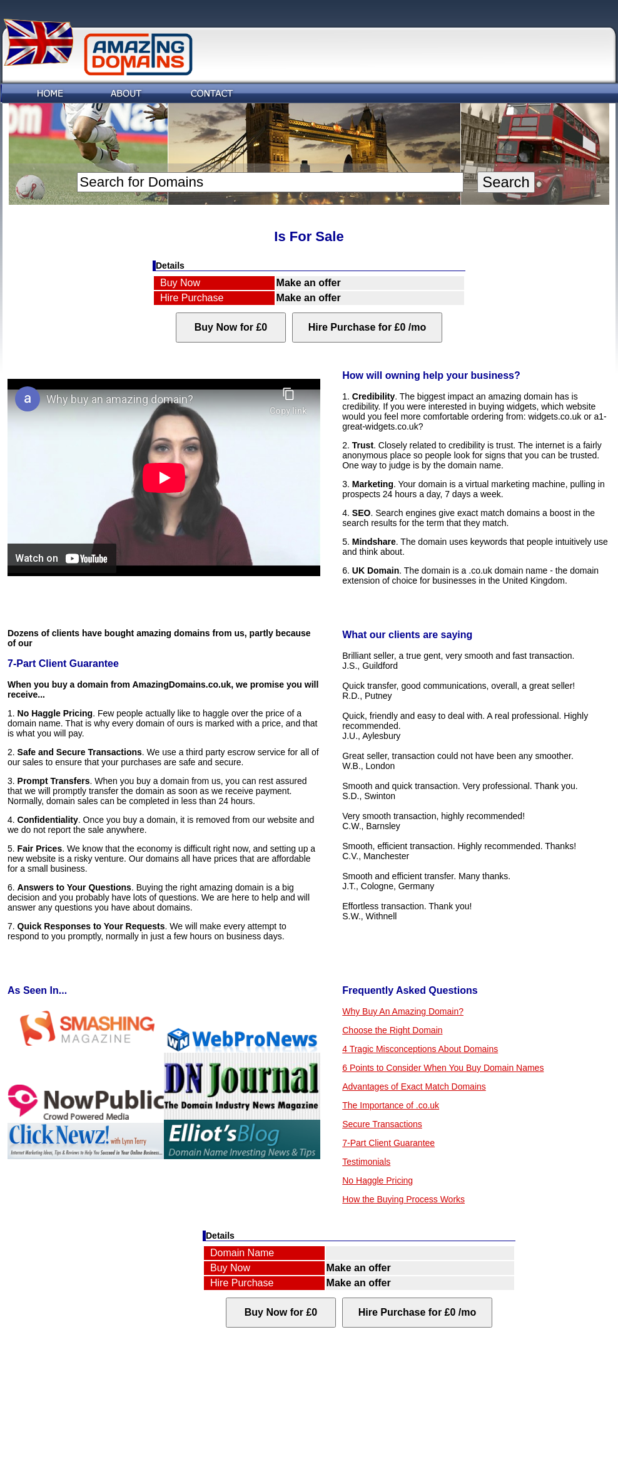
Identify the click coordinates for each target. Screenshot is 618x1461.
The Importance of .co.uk (390, 1105)
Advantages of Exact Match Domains (414, 1087)
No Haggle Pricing (377, 1180)
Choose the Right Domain (392, 1030)
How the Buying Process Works (403, 1199)
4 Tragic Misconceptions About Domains (420, 1049)
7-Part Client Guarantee (388, 1143)
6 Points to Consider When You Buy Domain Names (443, 1068)
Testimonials (366, 1162)
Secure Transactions (382, 1124)
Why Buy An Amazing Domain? (403, 1011)
